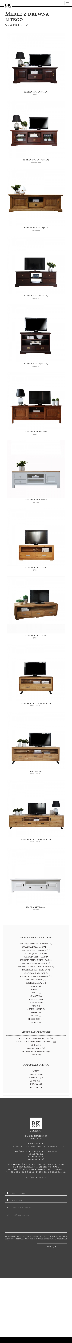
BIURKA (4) (36, 1015)
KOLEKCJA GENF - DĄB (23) (36, 956)
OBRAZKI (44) (36, 1080)
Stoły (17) (36, 989)
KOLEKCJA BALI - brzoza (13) (36, 950)
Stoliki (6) (36, 992)
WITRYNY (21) (36, 1002)
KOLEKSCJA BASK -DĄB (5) (36, 973)
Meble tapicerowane (36, 1032)
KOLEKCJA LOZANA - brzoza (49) (36, 943)
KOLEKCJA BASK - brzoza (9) (36, 969)
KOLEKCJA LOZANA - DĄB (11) (36, 947)
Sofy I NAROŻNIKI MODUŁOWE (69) (36, 1038)
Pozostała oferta (36, 1065)
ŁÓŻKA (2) (36, 1022)
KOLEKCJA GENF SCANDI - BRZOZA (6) (36, 966)
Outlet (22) (36, 1087)
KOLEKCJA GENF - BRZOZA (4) (36, 963)
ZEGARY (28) (36, 1084)
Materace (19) (36, 1077)
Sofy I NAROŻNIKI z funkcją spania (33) (36, 1041)
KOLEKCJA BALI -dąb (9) (36, 953)
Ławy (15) (36, 986)
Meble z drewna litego (36, 937)
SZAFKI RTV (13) (36, 999)
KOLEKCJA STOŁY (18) (36, 979)
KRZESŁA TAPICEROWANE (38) (36, 1051)
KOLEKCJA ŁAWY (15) (36, 983)
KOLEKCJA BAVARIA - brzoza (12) (36, 976)
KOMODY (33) (36, 996)
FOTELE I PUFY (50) (36, 1048)
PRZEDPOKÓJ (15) (36, 1019)
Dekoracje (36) (36, 1074)
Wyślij (52, 1247)
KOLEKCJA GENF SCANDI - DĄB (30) (36, 960)
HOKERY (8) (36, 1054)
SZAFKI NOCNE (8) (36, 1009)
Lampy (36, 1071)
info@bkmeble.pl (36, 1177)
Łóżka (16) (36, 1045)
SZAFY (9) (36, 1005)
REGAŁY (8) (36, 1012)
